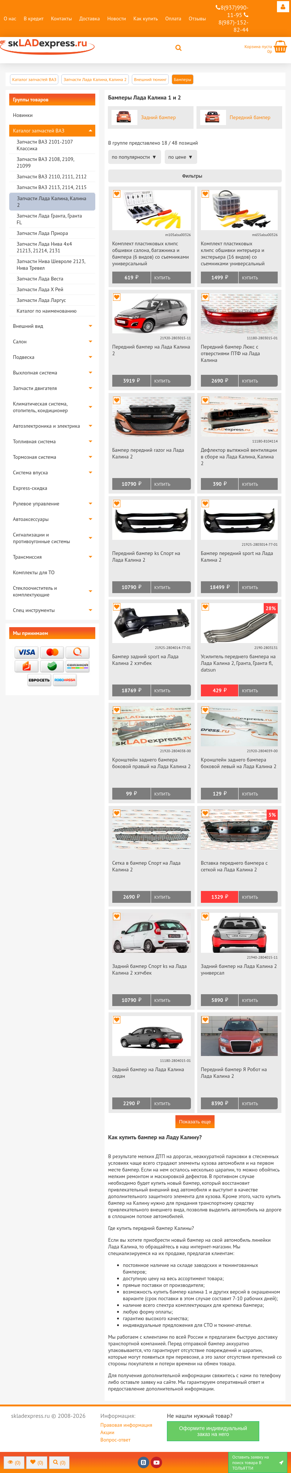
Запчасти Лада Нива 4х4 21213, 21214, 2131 (44, 247)
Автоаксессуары (31, 519)
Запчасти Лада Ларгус (41, 300)
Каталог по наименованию (46, 310)
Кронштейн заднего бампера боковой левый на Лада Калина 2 (239, 763)
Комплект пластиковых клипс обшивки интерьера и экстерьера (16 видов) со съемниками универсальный (233, 253)
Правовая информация (126, 1425)
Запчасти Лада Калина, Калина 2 (51, 201)
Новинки (22, 115)
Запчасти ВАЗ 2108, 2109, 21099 (45, 162)
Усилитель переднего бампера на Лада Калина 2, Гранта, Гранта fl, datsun (238, 663)
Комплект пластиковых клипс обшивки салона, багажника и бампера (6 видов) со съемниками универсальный (150, 253)
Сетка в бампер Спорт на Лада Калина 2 (146, 866)
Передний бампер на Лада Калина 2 (151, 350)
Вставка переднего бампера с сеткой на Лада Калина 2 (234, 866)
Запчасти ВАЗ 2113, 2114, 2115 (52, 187)
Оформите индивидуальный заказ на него (213, 1431)
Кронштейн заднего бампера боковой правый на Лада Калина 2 (151, 763)
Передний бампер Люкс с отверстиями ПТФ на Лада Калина (230, 353)
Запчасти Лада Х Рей (40, 289)
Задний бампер (158, 117)
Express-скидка (30, 488)
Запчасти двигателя (35, 388)
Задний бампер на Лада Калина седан (148, 1072)
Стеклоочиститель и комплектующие (35, 591)
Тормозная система (34, 457)
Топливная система (34, 441)
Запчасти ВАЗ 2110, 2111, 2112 (52, 176)
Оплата (173, 18)
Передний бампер (250, 117)
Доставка (89, 18)
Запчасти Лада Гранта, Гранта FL (49, 219)
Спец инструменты (34, 610)
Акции (107, 1432)
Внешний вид (28, 326)
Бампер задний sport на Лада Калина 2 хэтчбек (145, 659)
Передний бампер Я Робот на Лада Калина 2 (234, 1072)
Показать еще (195, 1121)
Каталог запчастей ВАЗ (38, 130)
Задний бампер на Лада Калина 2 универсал (239, 969)
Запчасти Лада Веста (40, 278)
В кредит (34, 18)
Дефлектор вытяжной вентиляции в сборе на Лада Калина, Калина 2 (239, 457)
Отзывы (197, 18)
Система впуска (30, 472)
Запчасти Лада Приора (42, 233)
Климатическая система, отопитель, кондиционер (40, 407)
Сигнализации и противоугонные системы (41, 538)
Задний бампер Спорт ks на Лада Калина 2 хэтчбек (149, 969)
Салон (20, 341)
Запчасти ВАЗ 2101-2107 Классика (45, 145)
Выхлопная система (35, 372)
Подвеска (23, 357)
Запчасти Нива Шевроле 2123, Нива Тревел (51, 264)
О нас (10, 18)
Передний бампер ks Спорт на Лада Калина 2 (146, 556)
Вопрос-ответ (115, 1439)
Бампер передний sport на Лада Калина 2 (237, 556)
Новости (116, 18)
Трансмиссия (27, 557)
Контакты (61, 18)
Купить (162, 277)
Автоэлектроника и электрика (46, 426)
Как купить (145, 18)
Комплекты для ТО (34, 572)
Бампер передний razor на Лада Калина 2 (148, 453)
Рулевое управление (36, 503)
